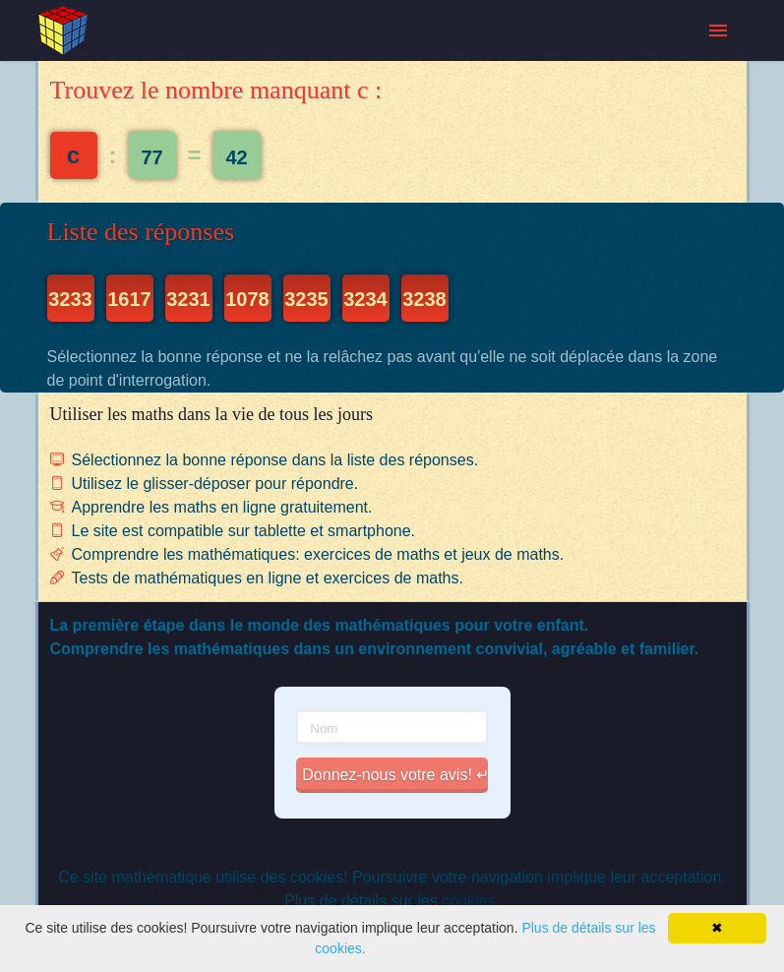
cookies (468, 900)
